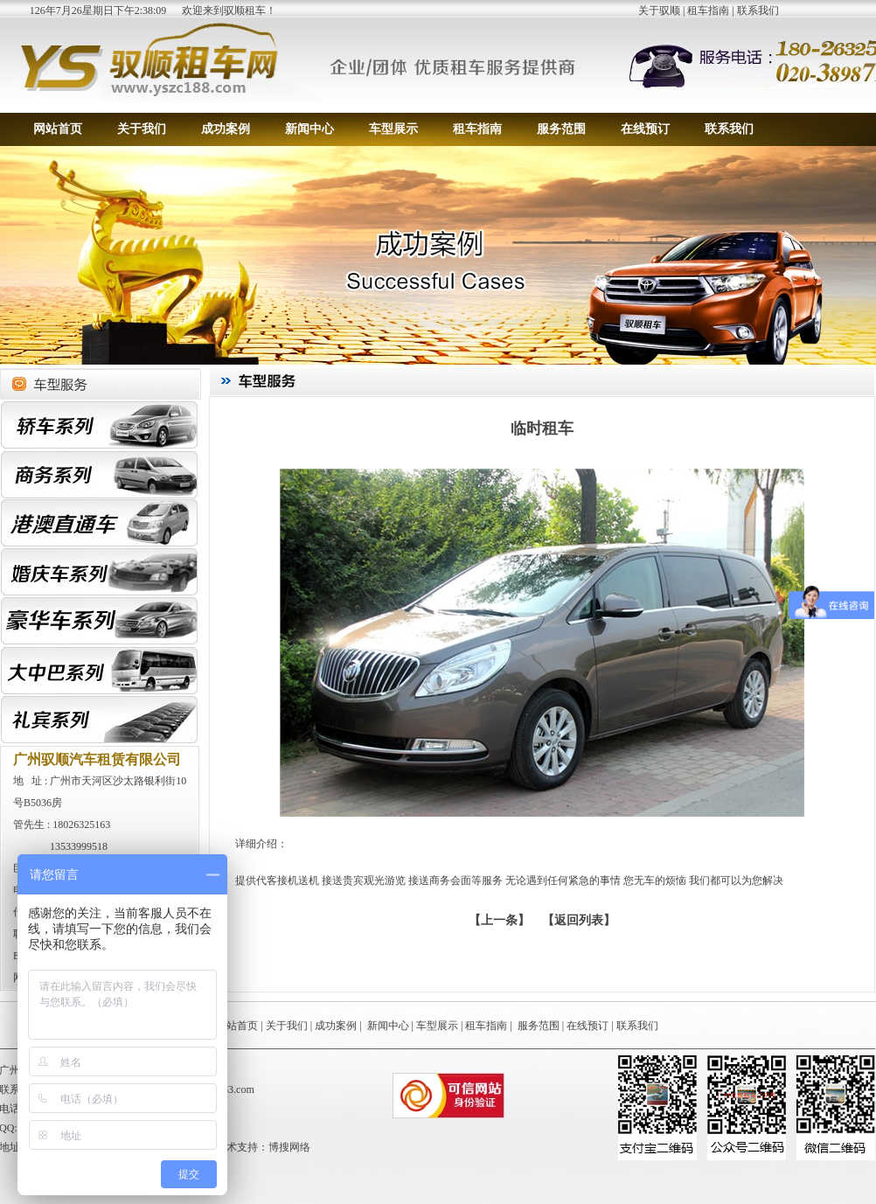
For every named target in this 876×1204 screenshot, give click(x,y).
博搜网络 (289, 1147)
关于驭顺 (659, 10)
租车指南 (708, 10)
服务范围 (561, 129)
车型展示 (393, 129)
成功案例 (225, 129)
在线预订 (645, 129)
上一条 (499, 920)
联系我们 (758, 10)
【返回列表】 (578, 920)
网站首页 (57, 129)
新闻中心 (309, 129)
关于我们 (141, 129)
